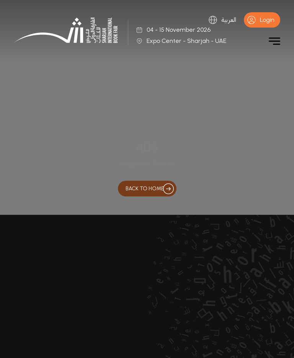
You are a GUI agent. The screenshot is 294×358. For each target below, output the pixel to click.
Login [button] (260, 20)
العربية (222, 20)
